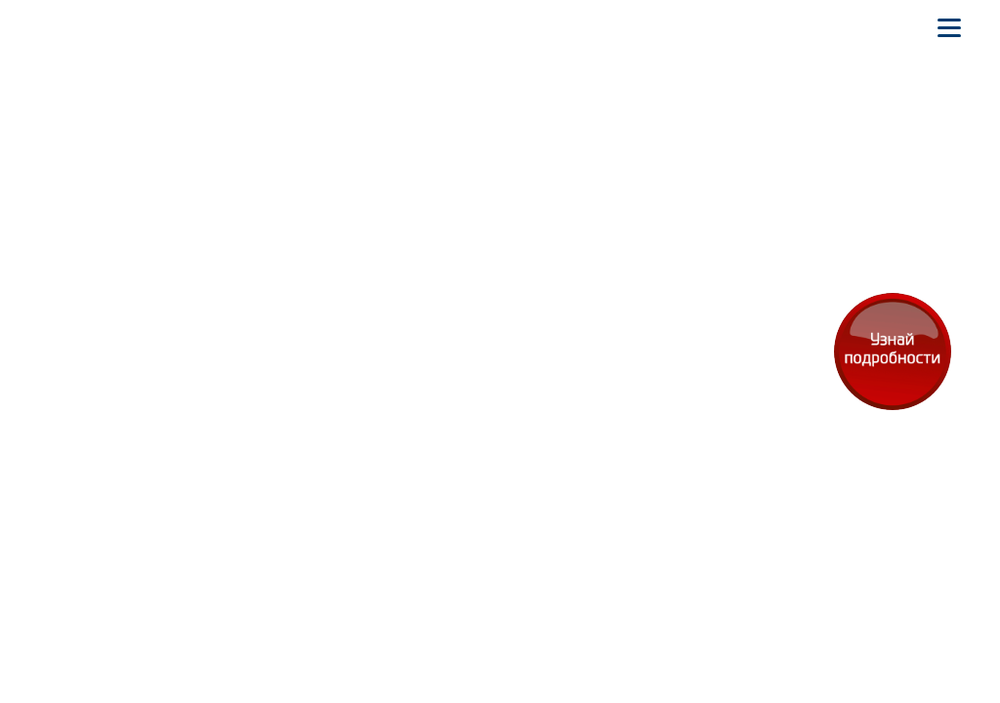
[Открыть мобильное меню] (949, 27)
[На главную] (62, 27)
